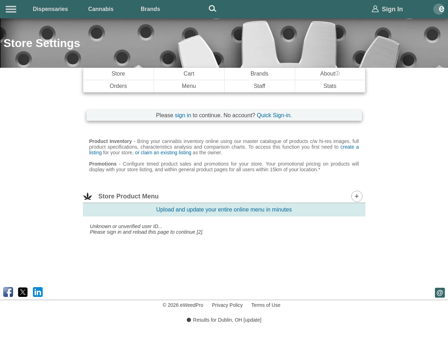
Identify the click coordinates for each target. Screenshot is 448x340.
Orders (118, 86)
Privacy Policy (227, 305)
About (330, 74)
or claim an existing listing (163, 152)
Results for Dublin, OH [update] (224, 320)
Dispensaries (50, 9)
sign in (183, 115)
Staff (259, 86)
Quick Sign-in (273, 115)
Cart (189, 74)
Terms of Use (265, 305)
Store (118, 74)
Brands (150, 9)
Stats (329, 86)
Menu (189, 86)
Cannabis (101, 9)
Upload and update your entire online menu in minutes (224, 210)
